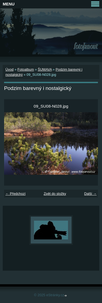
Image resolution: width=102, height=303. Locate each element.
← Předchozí (15, 194)
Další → (90, 194)
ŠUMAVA (45, 69)
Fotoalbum (25, 69)
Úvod (9, 69)
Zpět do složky (55, 194)
